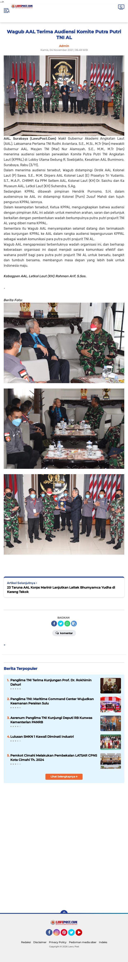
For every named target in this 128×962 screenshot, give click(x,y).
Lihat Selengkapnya (64, 776)
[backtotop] (64, 914)
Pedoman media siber (82, 942)
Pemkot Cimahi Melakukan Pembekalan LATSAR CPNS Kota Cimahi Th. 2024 (53, 757)
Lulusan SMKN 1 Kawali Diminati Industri (42, 737)
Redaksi (26, 942)
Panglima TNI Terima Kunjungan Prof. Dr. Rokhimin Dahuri (50, 682)
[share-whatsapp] (67, 623)
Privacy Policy (57, 942)
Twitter (73, 934)
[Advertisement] (64, 877)
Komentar (64, 633)
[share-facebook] (54, 623)
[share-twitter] (61, 623)
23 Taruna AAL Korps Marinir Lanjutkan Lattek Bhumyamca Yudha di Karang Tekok (61, 589)
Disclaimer (39, 942)
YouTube (82, 934)
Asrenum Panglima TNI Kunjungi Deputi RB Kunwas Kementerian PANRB (51, 720)
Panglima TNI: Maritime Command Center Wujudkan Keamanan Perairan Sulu (52, 701)
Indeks (103, 942)
